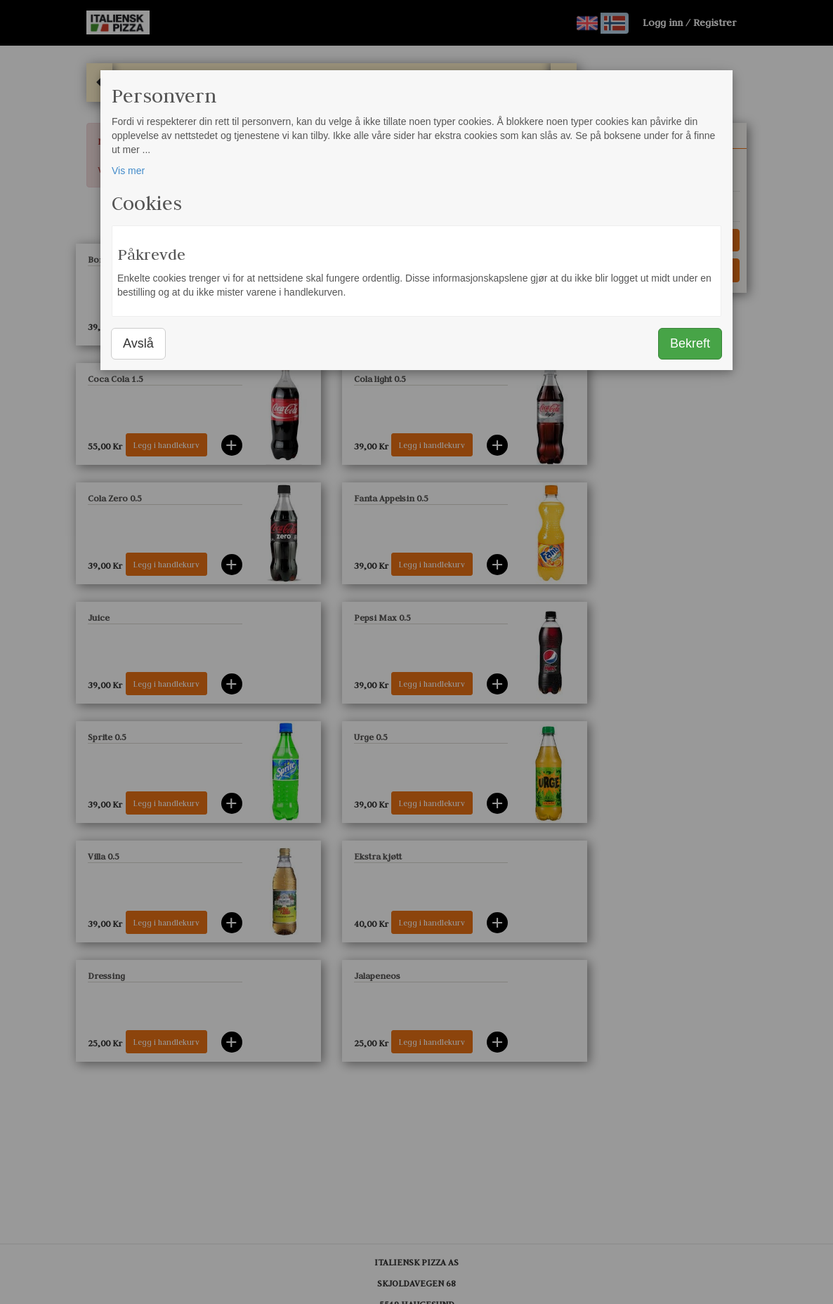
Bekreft (690, 343)
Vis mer (128, 170)
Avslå (138, 343)
